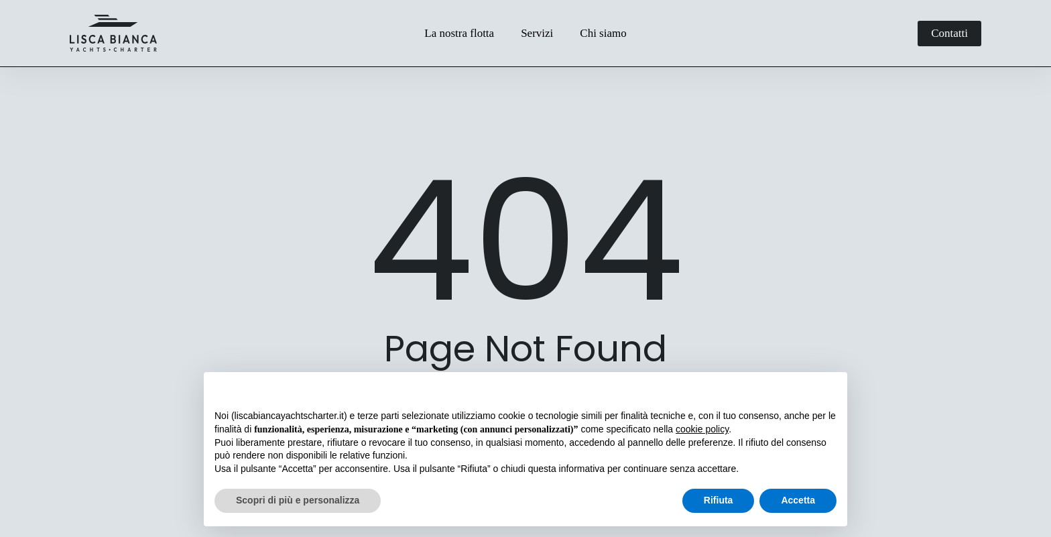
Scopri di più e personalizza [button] (297, 500)
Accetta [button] (798, 500)
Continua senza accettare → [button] (774, 389)
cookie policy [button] (702, 429)
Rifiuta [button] (718, 500)
